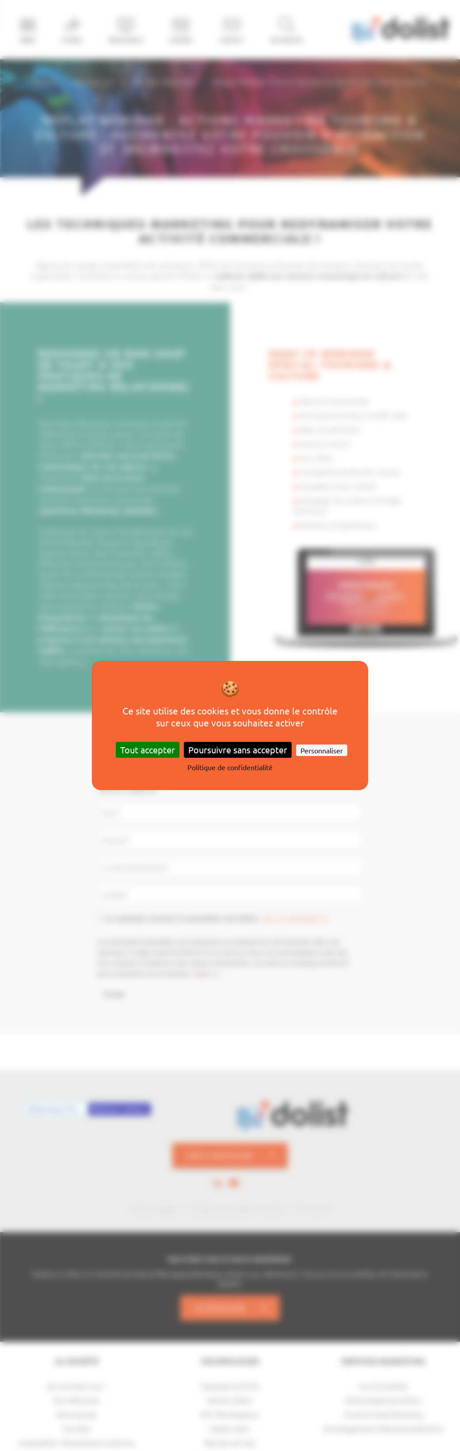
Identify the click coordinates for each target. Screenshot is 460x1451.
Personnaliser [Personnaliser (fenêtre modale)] (321, 750)
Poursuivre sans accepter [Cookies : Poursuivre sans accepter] (237, 749)
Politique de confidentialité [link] (230, 767)
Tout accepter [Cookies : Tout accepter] (147, 749)
